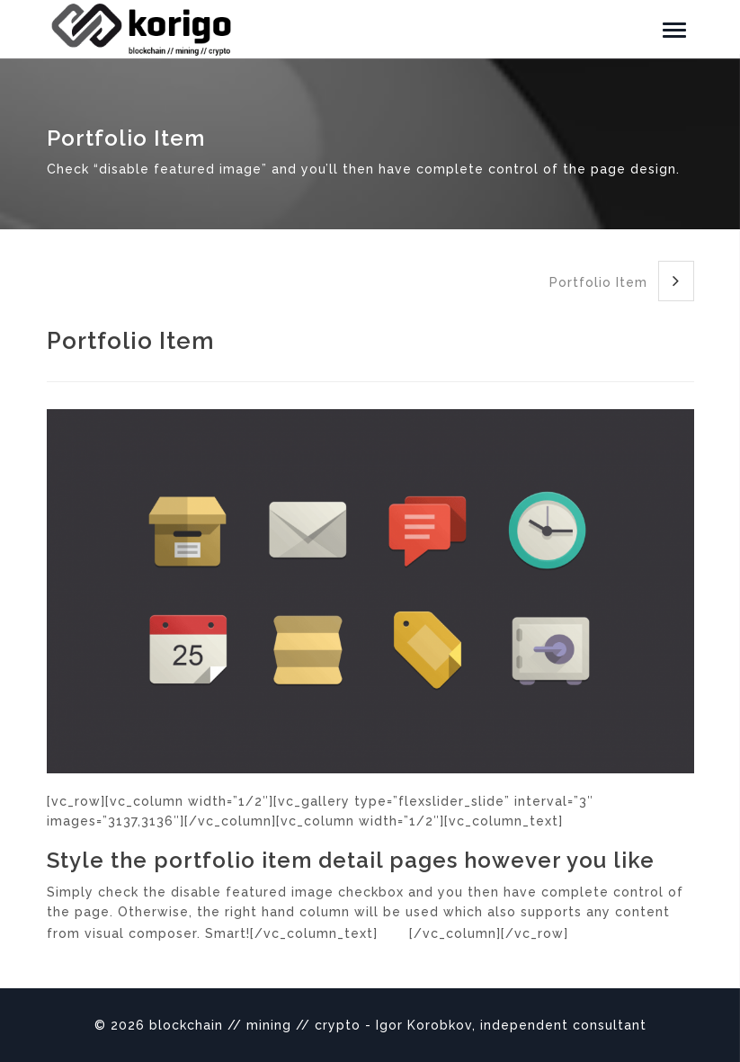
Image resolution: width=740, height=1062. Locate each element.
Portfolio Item (621, 281)
